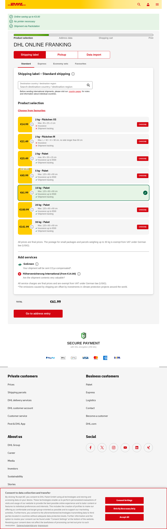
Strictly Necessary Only (124, 508)
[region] (83, 508)
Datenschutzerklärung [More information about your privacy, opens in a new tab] (27, 525)
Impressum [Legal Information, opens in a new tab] (43, 525)
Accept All (124, 517)
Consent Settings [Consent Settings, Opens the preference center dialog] (124, 500)
